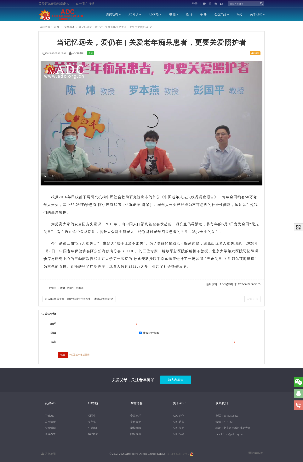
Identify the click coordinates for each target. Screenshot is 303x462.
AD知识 (134, 14)
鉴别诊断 (50, 422)
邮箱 (53, 333)
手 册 (203, 14)
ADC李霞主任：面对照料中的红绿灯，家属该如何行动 (79, 299)
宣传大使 (135, 422)
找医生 (92, 415)
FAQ (239, 14)
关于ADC (257, 14)
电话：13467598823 (226, 415)
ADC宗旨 (178, 427)
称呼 (53, 323)
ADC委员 (178, 422)
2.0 (255, 453)
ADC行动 (178, 434)
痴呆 (146, 205)
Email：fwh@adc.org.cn (229, 434)
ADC (130, 251)
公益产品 (221, 14)
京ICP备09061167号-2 (178, 454)
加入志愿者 (175, 379)
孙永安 (139, 259)
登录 (194, 3)
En (221, 3)
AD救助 (92, 427)
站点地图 (48, 453)
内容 (53, 342)
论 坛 (189, 14)
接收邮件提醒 (149, 333)
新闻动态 (113, 14)
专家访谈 (69, 27)
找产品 (92, 422)
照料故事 (135, 434)
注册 (203, 3)
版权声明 (93, 434)
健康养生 (50, 434)
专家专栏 (135, 415)
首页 (56, 27)
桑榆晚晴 (135, 427)
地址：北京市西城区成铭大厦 (233, 427)
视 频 (173, 14)
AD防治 (155, 14)
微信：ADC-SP (224, 422)
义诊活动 (50, 427)
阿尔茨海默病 (109, 205)
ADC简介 (178, 415)
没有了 (252, 299)
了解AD (49, 415)
